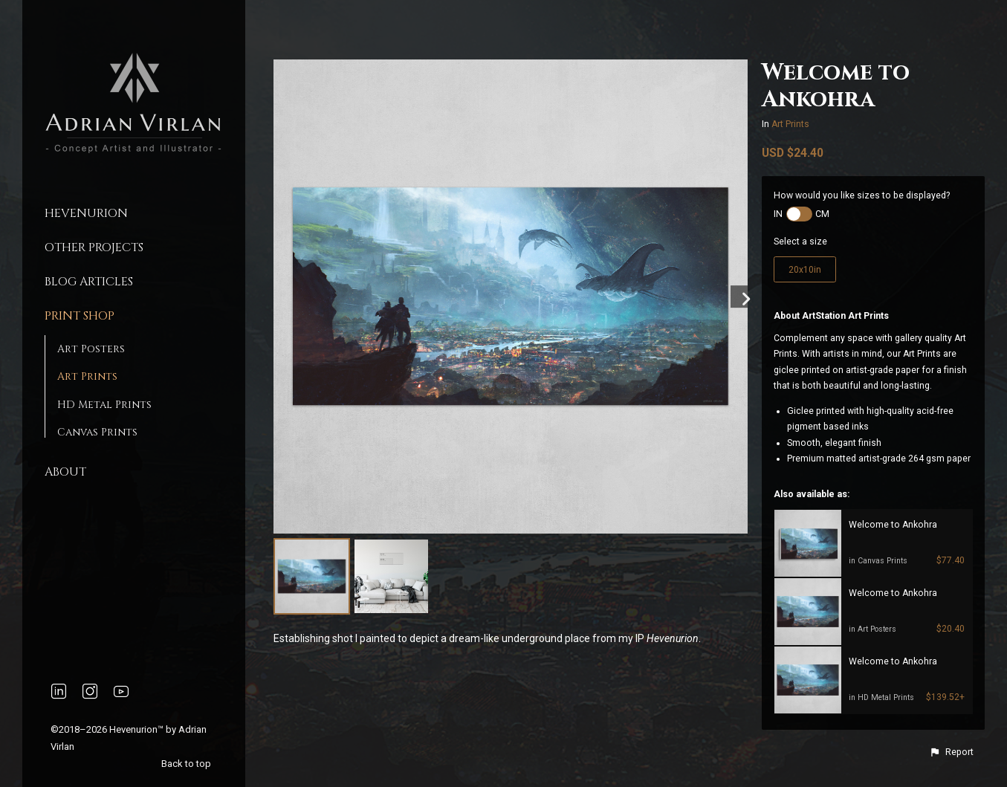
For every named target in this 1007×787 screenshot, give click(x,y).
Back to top (187, 763)
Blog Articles (89, 281)
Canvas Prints (97, 432)
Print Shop (79, 316)
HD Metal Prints (104, 405)
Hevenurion (86, 213)
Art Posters (91, 349)
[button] (951, 752)
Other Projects (94, 247)
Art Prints (87, 376)
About (65, 472)
